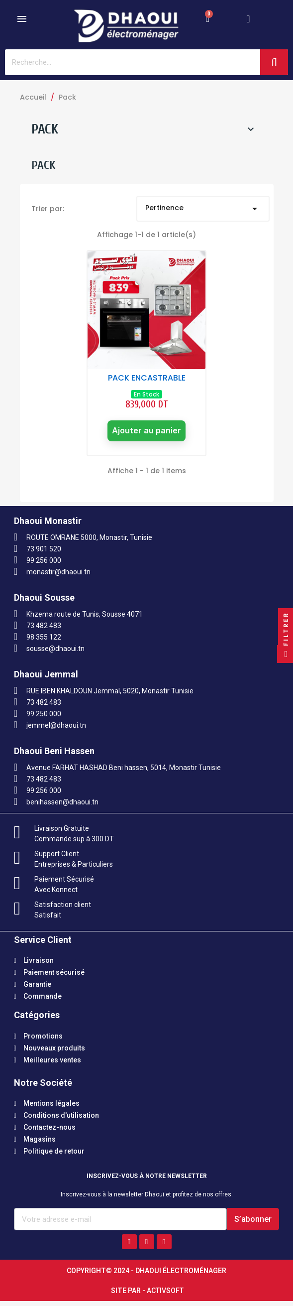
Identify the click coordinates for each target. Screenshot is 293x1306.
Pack (44, 129)
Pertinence (203, 209)
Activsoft (165, 1296)
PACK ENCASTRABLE (147, 378)
